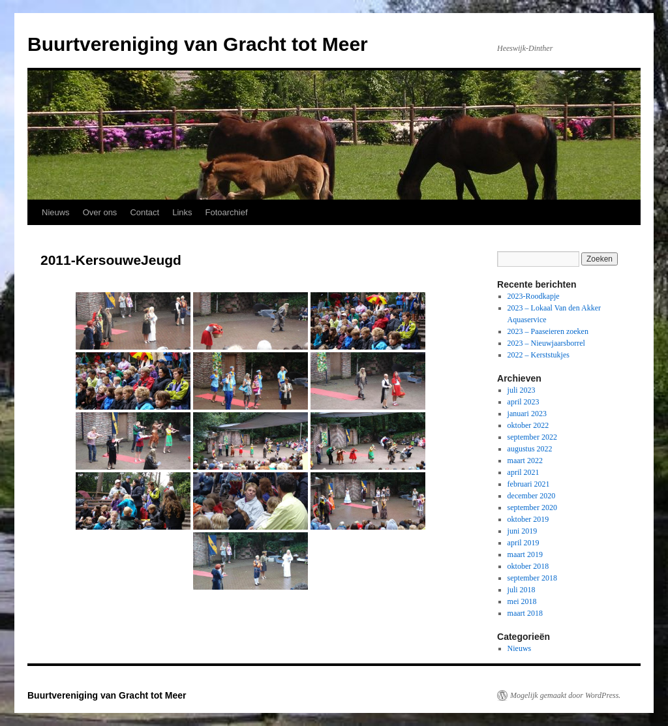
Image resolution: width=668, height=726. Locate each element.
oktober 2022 (528, 425)
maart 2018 (525, 613)
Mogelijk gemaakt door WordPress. (565, 695)
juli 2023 (522, 390)
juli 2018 (522, 589)
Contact (144, 212)
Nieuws (56, 212)
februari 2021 (529, 484)
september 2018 (532, 577)
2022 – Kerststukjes (538, 354)
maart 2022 (525, 460)
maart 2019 (525, 554)
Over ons (100, 212)
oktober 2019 (528, 519)
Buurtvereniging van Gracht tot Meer (197, 44)
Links (182, 212)
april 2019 (523, 542)
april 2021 (523, 472)
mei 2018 (522, 601)
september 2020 (532, 507)
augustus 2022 (530, 448)
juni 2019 (523, 531)
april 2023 (523, 401)
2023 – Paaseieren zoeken (548, 331)
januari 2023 (527, 413)
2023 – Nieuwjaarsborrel (546, 343)
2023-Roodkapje (534, 296)
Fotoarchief (226, 212)
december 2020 (532, 495)
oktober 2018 (528, 566)
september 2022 (532, 437)
